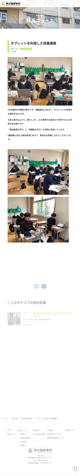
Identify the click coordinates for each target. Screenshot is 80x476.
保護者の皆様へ (25, 440)
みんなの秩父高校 (39, 436)
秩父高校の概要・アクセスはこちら (40, 465)
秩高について (11, 436)
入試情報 (50, 432)
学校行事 (23, 443)
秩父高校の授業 (26, 49)
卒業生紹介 (36, 432)
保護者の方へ (46, 316)
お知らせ (37, 316)
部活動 (22, 447)
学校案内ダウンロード (54, 436)
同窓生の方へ (70, 432)
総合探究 (37, 319)
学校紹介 (55, 316)
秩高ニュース (22, 432)
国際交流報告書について (55, 440)
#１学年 (13, 52)
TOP (8, 432)
